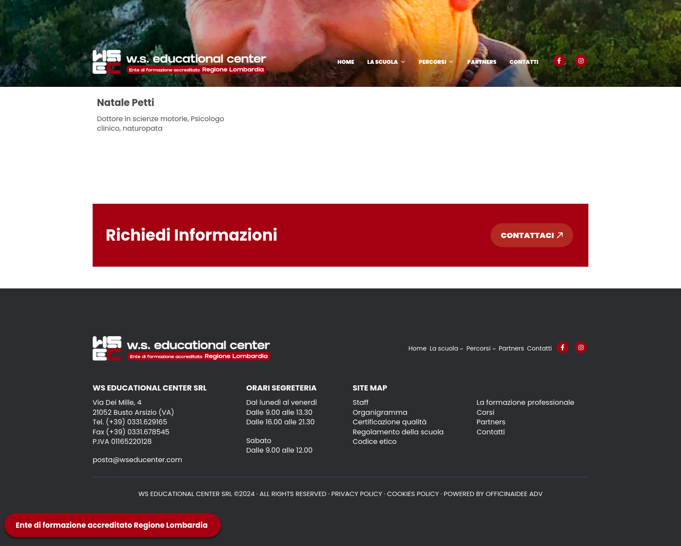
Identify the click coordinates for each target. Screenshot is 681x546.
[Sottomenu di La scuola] (461, 348)
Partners (481, 62)
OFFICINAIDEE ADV (514, 493)
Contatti (524, 62)
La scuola (382, 62)
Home (345, 62)
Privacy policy (356, 493)
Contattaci (532, 235)
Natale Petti (125, 102)
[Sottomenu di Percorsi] (494, 348)
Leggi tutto (124, 151)
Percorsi (432, 62)
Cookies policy (413, 493)
